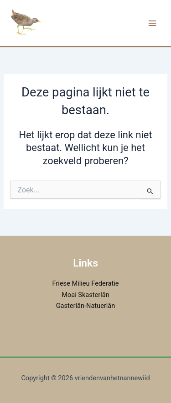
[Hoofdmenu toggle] (152, 23)
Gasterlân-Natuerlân (85, 306)
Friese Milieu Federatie (85, 283)
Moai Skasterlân (85, 295)
